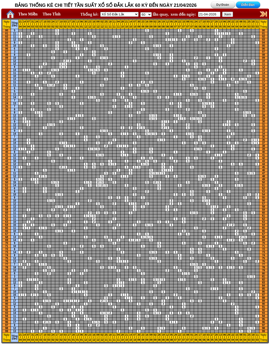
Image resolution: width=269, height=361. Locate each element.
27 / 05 (212, 24)
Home (9, 14)
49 (6, 179)
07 (6, 51)
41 (6, 155)
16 (6, 79)
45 (6, 167)
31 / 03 (32, 24)
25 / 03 (249, 24)
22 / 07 (179, 24)
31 (6, 124)
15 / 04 (236, 24)
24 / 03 (36, 24)
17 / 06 (200, 24)
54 (6, 194)
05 (6, 45)
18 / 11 (110, 24)
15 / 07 (183, 24)
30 (6, 121)
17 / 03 (40, 24)
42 (6, 158)
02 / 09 (155, 24)
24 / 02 (53, 24)
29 (6, 118)
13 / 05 (220, 24)
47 (6, 173)
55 (6, 197)
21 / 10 (126, 24)
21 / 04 (20, 24)
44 (6, 164)
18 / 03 (253, 24)
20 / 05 (216, 24)
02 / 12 (102, 24)
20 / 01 (73, 24)
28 (6, 115)
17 (6, 82)
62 (6, 218)
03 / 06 (208, 24)
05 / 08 (171, 24)
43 (6, 161)
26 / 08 (159, 24)
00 (6, 30)
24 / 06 (196, 24)
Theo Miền (27, 14)
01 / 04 (245, 24)
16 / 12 (93, 24)
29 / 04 (228, 24)
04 (6, 42)
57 (6, 203)
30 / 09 (138, 24)
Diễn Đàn (247, 5)
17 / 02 (57, 24)
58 (6, 206)
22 (6, 97)
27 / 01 (69, 24)
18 (6, 85)
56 (6, 200)
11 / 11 (114, 24)
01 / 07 (191, 24)
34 (6, 133)
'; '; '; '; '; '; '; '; (146, 14)
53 (6, 191)
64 (6, 225)
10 (14, 45)
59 (6, 209)
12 (14, 39)
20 (6, 91)
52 (6, 188)
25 (6, 106)
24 (6, 103)
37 (6, 143)
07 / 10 (134, 24)
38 (6, 146)
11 (14, 33)
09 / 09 (151, 24)
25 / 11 (106, 24)
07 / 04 (28, 24)
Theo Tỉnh (52, 14)
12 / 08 (167, 24)
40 (6, 152)
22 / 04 (232, 24)
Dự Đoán (222, 5)
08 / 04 (240, 24)
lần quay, (154, 14)
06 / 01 (81, 24)
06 (6, 48)
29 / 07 (175, 24)
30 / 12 (85, 24)
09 (6, 57)
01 (6, 33)
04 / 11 (118, 24)
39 (6, 149)
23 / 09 (142, 24)
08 (6, 54)
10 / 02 (61, 24)
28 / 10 (122, 24)
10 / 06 (204, 24)
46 (6, 170)
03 (6, 39)
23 (6, 100)
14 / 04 (24, 24)
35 (6, 136)
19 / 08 (163, 24)
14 (14, 70)
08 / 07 (187, 24)
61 (6, 215)
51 (6, 185)
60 (6, 212)
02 (6, 36)
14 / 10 (130, 24)
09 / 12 (98, 24)
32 (6, 127)
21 (6, 94)
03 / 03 (49, 24)
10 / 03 (44, 24)
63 (6, 221)
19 (6, 88)
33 (6, 130)
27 (6, 112)
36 (6, 139)
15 (6, 76)
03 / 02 (65, 24)
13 (6, 70)
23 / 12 (89, 24)
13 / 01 (77, 24)
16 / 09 (147, 24)
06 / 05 (224, 24)
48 (6, 176)
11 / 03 (257, 24)
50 (6, 182)
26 (6, 109)
